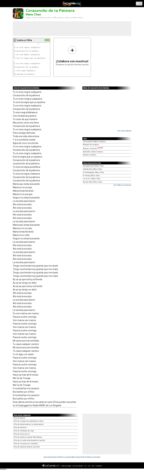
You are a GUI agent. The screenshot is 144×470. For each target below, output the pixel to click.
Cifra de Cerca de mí (21, 434)
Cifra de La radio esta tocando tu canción (29, 440)
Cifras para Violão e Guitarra (94, 141)
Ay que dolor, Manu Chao (92, 182)
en (89, 466)
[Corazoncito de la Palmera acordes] (58, 457)
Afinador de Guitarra (91, 145)
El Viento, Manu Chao (91, 176)
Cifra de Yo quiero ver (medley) (25, 444)
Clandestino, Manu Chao (92, 169)
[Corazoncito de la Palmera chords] (86, 457)
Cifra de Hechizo (19, 428)
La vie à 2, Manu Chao (91, 179)
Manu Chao (33, 14)
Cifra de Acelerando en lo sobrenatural (28, 424)
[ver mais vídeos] (124, 131)
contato (98, 466)
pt (93, 466)
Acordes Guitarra (89, 155)
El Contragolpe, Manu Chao (93, 172)
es (86, 466)
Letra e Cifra (24, 40)
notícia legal (66, 466)
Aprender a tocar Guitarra (93, 152)
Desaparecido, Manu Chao (93, 166)
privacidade (78, 466)
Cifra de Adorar (19, 418)
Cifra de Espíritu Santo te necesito (26, 447)
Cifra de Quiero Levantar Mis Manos (27, 437)
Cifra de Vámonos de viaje (23, 431)
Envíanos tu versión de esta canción (72, 56)
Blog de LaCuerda (93, 148)
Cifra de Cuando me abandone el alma (28, 421)
